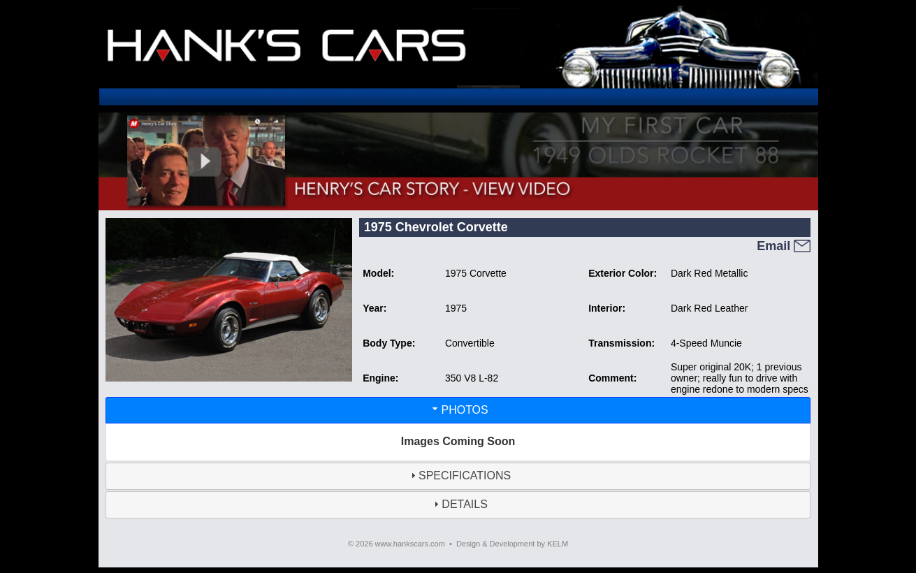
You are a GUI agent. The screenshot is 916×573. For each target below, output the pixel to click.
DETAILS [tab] (459, 504)
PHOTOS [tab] (459, 409)
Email (783, 246)
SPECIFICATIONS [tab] (459, 475)
